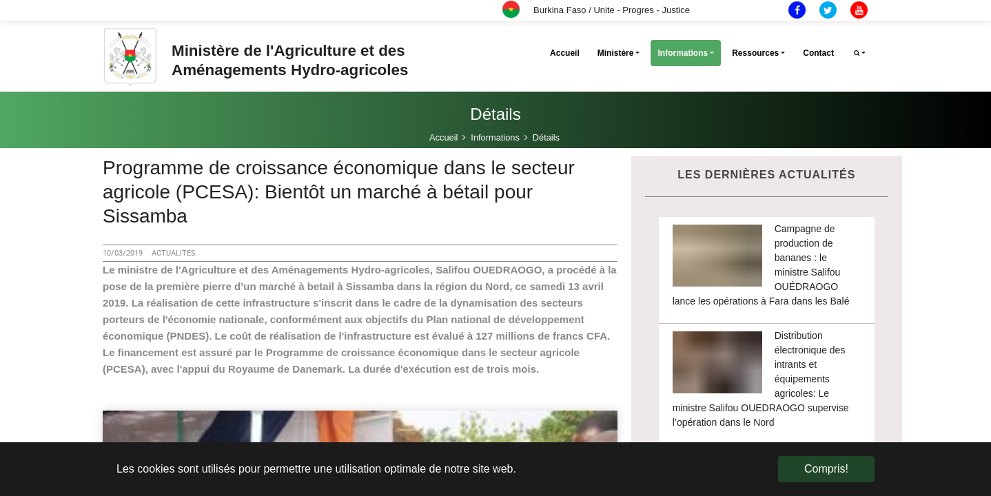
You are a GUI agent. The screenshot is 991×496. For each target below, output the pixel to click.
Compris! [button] (826, 469)
